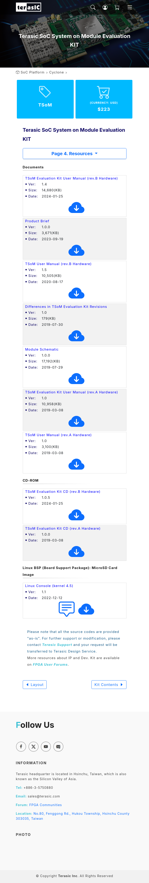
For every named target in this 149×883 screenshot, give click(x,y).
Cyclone (56, 72)
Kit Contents (108, 684)
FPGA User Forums (50, 664)
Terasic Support (57, 645)
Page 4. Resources (72, 153)
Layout (35, 684)
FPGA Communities (45, 805)
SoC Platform (33, 72)
